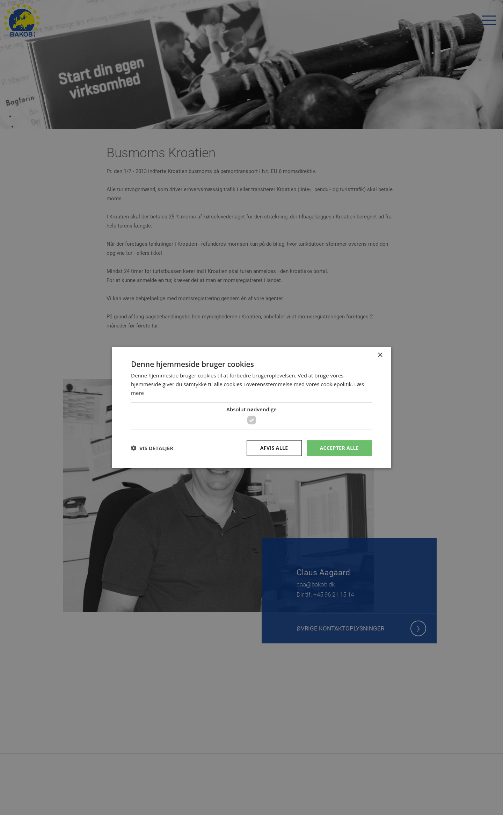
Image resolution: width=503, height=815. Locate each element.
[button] (152, 448)
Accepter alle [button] (339, 448)
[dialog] (251, 407)
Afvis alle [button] (274, 448)
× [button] (379, 355)
